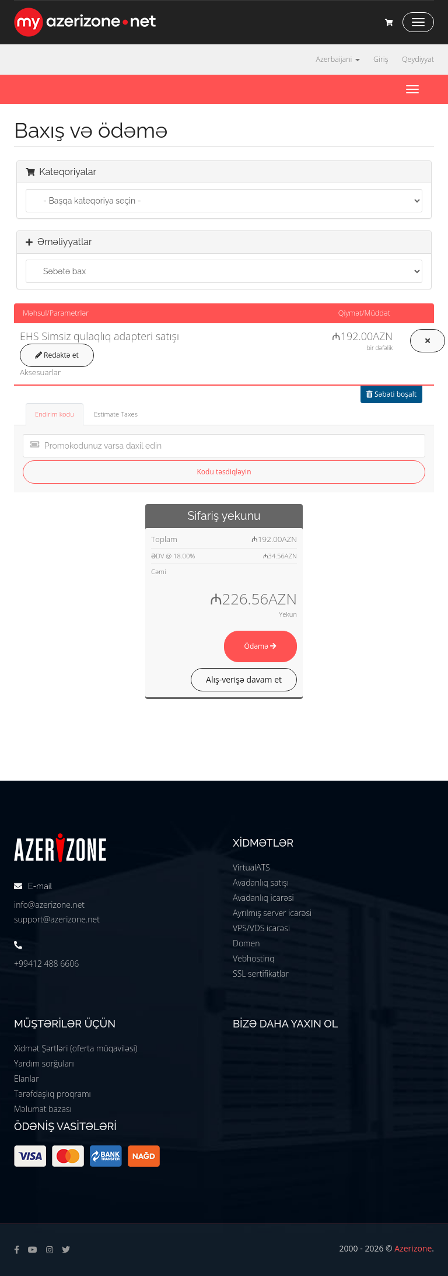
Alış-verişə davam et (244, 679)
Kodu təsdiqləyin (224, 472)
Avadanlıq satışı (261, 882)
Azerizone (413, 1248)
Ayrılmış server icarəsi (272, 912)
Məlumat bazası (43, 1108)
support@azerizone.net (57, 919)
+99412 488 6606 (46, 963)
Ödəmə (260, 646)
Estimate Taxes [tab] (116, 414)
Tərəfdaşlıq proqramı (52, 1093)
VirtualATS (251, 867)
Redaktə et (57, 355)
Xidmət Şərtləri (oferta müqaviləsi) (75, 1048)
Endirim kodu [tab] (54, 414)
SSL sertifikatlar (261, 973)
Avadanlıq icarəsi (263, 897)
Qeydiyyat (418, 59)
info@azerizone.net (49, 904)
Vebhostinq (254, 958)
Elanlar (26, 1078)
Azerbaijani (337, 59)
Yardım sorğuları (44, 1063)
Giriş (380, 59)
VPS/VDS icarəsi (261, 928)
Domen (246, 943)
